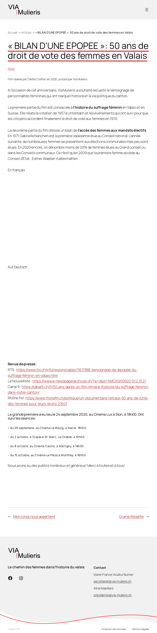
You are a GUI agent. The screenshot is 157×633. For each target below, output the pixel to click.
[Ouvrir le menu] (146, 9)
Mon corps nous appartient (34, 516)
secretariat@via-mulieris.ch (112, 581)
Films (11, 69)
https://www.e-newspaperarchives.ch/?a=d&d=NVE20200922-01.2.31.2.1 (89, 381)
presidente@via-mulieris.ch (113, 595)
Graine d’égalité (131, 516)
